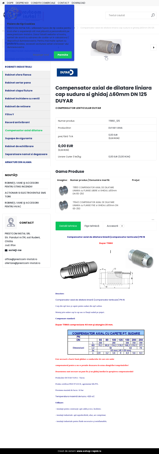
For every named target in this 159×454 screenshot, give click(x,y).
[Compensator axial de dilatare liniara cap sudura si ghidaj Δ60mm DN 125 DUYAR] (106, 47)
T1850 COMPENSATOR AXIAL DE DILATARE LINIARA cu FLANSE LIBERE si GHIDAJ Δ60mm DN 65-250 (95, 190)
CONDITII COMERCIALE (43, 3)
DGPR (10, 3)
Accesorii (116, 226)
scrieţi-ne (15, 250)
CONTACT (63, 3)
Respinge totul (41, 54)
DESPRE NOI (22, 3)
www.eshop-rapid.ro (89, 451)
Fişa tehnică (91, 226)
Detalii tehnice (68, 226)
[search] (153, 16)
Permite (63, 55)
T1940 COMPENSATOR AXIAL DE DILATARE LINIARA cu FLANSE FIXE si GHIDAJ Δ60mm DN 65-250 (95, 205)
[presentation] (153, 47)
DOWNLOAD (78, 3)
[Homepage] (3, 3)
